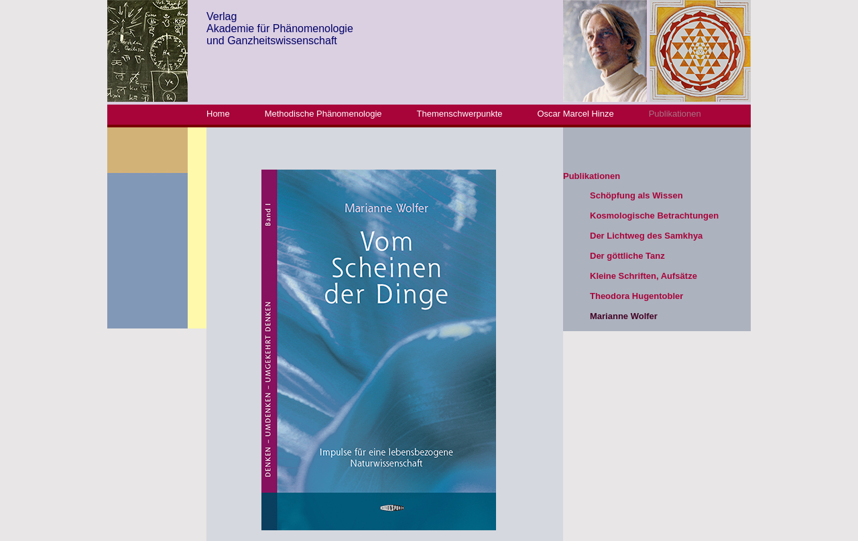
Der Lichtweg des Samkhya (646, 236)
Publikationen (675, 114)
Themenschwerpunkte (460, 114)
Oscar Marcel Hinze (576, 114)
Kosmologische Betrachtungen (654, 216)
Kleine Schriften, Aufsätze (643, 276)
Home (218, 114)
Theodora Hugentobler (636, 296)
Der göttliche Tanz (627, 256)
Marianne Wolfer (624, 316)
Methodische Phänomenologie (323, 114)
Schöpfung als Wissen (636, 195)
